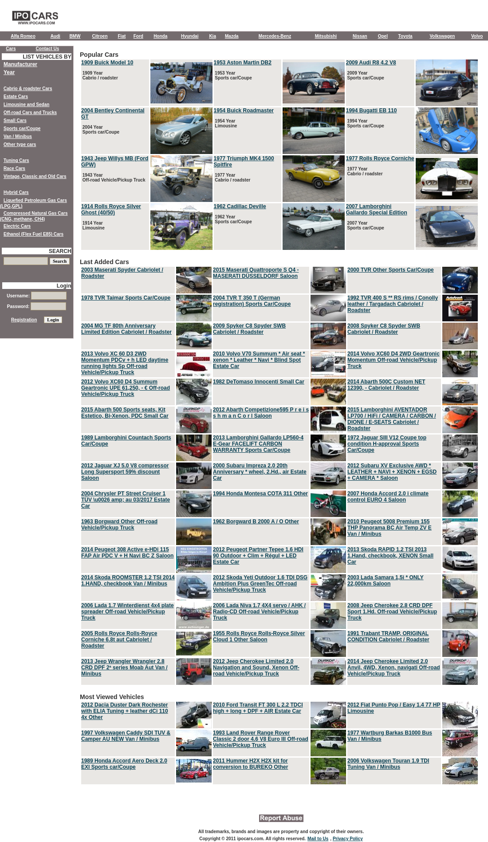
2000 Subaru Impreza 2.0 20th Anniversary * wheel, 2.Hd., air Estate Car (260, 472)
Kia (212, 36)
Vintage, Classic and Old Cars (35, 176)
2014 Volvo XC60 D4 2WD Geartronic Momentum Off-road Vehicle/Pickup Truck (393, 360)
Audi (55, 36)
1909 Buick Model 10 (107, 62)
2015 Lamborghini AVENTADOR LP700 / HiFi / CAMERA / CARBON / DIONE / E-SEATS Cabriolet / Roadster (391, 419)
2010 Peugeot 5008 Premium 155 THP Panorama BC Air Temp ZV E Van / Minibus (389, 527)
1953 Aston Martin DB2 (243, 62)
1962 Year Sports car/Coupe (233, 219)
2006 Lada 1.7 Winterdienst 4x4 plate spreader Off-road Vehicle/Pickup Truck (127, 611)
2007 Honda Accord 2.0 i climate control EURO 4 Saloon (388, 496)
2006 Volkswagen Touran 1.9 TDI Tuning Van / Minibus (388, 764)
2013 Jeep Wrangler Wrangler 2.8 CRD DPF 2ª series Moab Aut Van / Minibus (124, 667)
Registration (24, 319)
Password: (36, 306)
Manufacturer (20, 64)
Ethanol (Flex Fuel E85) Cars (33, 234)
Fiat (122, 36)
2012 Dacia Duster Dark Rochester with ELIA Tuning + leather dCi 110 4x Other (124, 711)
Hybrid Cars (16, 192)
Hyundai (189, 36)
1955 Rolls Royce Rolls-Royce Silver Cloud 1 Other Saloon (259, 636)
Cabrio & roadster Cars (28, 88)
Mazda (232, 36)
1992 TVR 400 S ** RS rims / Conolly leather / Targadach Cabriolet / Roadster (392, 304)
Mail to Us (317, 838)
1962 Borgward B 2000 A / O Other (256, 521)
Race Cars (14, 168)
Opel (383, 36)
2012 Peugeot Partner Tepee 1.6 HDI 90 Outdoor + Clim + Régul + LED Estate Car (258, 555)
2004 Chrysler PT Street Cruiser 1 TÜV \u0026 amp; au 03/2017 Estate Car (125, 499)
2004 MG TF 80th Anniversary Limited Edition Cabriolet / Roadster (126, 329)
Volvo (477, 36)
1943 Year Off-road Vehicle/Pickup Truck (113, 177)
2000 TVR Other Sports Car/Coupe (390, 270)
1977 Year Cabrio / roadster (232, 177)
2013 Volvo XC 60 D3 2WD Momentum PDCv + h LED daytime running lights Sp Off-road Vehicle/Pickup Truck (124, 363)
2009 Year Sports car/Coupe (365, 75)
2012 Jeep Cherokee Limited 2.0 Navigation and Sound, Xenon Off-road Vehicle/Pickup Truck (256, 667)
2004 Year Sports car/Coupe (100, 129)
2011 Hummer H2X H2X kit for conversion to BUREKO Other (250, 764)
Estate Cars (16, 96)
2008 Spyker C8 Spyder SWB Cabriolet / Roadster (383, 329)
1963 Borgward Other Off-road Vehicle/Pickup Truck (119, 524)
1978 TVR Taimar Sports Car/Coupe (125, 298)
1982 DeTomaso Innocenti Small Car (258, 382)
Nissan (360, 36)
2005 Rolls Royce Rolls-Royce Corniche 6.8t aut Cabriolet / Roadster (119, 639)
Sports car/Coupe (22, 128)
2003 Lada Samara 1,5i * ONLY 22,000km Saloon (385, 580)
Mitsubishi (326, 36)
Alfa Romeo (23, 36)
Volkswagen (442, 36)
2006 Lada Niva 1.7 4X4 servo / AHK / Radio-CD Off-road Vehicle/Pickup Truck (259, 611)
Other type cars (20, 144)
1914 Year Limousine (93, 225)
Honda (160, 36)
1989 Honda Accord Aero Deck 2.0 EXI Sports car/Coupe (124, 764)
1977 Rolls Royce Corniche (380, 158)
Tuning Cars (16, 160)
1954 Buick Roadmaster (244, 110)
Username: (36, 295)
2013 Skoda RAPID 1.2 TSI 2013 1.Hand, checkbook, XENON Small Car (390, 555)
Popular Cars (279, 151)
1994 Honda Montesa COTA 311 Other (260, 493)
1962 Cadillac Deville (240, 206)
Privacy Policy (348, 838)
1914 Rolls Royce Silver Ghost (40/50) (111, 209)
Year (9, 72)
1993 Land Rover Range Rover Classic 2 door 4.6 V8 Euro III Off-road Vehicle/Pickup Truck (260, 739)
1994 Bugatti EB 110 (371, 110)
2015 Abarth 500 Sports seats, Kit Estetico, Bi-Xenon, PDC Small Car (125, 413)
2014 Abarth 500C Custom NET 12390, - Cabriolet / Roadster (386, 385)
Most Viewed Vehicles (279, 739)
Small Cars (15, 120)
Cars (11, 48)
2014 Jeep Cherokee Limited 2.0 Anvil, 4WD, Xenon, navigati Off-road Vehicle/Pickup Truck (393, 667)
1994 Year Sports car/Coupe (365, 123)
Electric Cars (17, 226)
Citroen (100, 36)
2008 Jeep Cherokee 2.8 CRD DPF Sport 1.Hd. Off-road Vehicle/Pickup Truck (392, 611)
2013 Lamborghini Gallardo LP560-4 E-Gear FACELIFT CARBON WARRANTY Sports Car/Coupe (258, 444)
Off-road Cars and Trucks (30, 112)
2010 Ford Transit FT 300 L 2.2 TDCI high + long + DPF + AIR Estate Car (258, 708)
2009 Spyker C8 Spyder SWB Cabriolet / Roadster (249, 329)
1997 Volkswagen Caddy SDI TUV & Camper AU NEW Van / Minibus (125, 736)
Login (64, 286)
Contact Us (47, 48)
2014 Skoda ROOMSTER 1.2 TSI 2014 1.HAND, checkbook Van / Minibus (128, 580)
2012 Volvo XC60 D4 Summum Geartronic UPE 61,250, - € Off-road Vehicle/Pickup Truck (125, 388)
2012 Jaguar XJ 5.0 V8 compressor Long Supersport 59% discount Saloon (125, 472)
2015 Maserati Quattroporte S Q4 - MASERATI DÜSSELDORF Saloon (256, 273)
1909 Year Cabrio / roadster (99, 75)
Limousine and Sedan (26, 104)
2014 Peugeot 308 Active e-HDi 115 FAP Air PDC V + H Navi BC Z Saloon (127, 552)
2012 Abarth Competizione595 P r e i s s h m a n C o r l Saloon (261, 413)
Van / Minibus (18, 136)
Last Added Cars (279, 472)
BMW (74, 36)
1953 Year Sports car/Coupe (233, 75)
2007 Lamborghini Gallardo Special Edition (376, 209)
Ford (138, 36)
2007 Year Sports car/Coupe (365, 225)
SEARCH (60, 251)
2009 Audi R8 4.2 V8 (371, 62)
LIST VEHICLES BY (47, 57)
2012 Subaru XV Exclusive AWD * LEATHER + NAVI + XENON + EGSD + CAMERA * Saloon (392, 472)
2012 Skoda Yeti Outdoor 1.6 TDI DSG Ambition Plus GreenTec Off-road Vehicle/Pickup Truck (260, 583)
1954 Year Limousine (225, 123)
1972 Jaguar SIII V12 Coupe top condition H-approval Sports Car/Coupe (386, 444)
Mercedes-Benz (275, 36)
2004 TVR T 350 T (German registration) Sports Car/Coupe (252, 301)
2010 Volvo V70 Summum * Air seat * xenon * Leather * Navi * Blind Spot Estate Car (259, 360)
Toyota (405, 36)
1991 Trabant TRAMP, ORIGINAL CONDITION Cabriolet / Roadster (388, 636)
